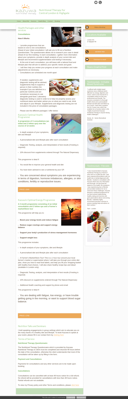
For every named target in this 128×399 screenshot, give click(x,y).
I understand (71, 397)
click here (75, 385)
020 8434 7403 (99, 52)
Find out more (81, 397)
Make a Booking (99, 27)
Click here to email (100, 59)
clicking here (59, 335)
